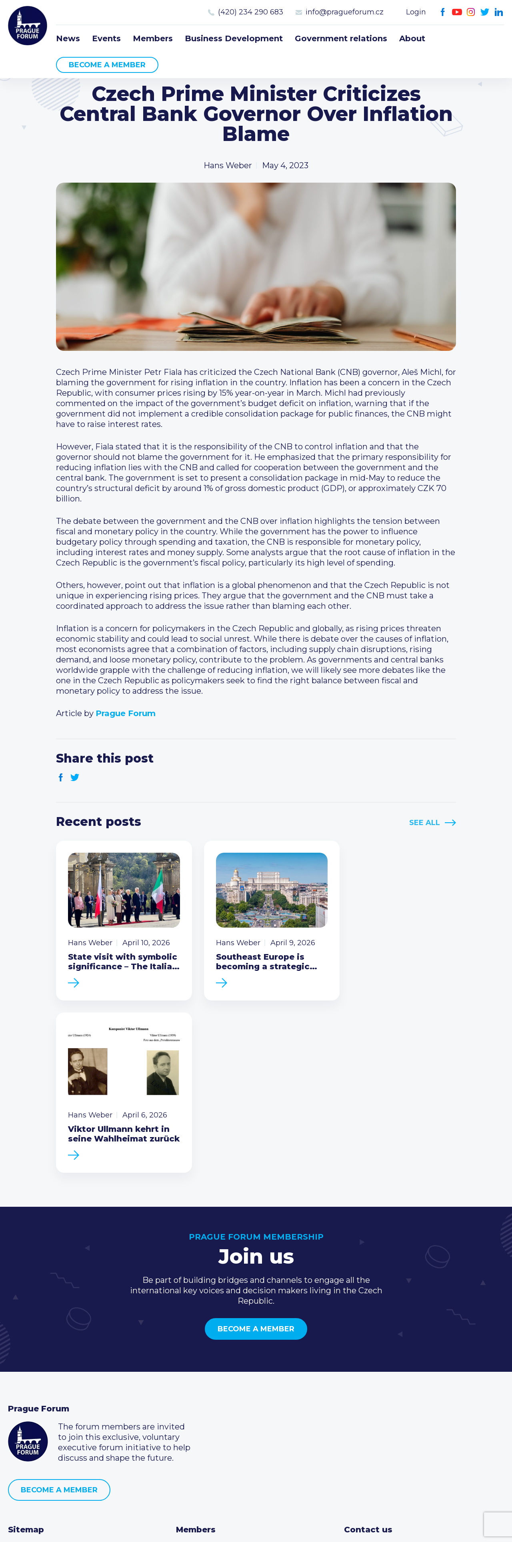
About (412, 38)
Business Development (234, 38)
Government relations (341, 38)
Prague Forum (28, 26)
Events (106, 38)
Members (153, 38)
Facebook (443, 12)
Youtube (457, 12)
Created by (256, 1526)
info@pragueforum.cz (345, 12)
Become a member (107, 64)
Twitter (485, 12)
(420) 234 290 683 (250, 12)
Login (416, 12)
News (68, 38)
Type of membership (217, 1393)
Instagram (471, 12)
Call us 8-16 (365, 1380)
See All (424, 822)
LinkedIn (499, 12)
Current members (212, 1380)
